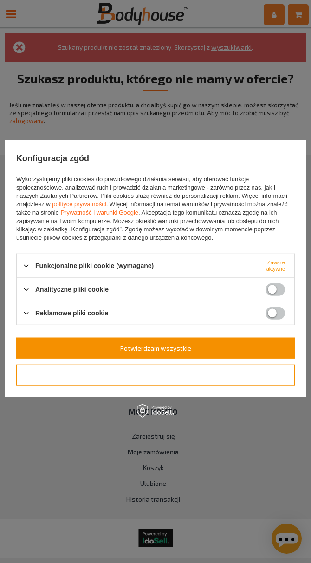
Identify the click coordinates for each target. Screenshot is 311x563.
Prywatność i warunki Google (99, 212)
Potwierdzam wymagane (155, 375)
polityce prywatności (79, 204)
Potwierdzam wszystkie (155, 348)
